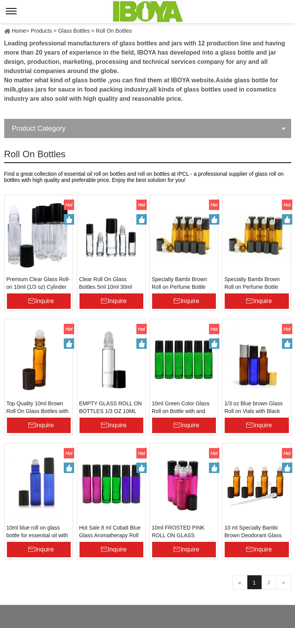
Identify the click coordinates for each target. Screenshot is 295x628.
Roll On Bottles (114, 31)
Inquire (44, 301)
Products (41, 31)
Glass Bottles (73, 31)
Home (19, 31)
